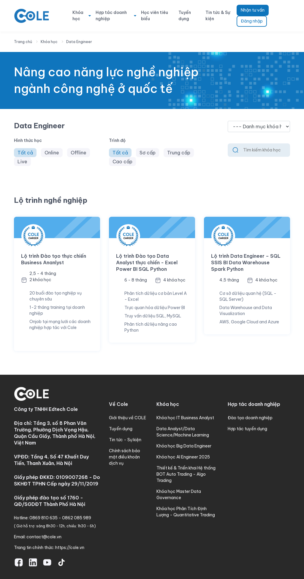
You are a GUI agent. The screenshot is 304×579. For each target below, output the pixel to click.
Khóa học (77, 15)
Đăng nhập (252, 21)
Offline (78, 153)
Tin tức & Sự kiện (217, 15)
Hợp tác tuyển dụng (247, 428)
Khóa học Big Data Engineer (183, 446)
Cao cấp (122, 161)
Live (22, 161)
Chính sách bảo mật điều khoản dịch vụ (124, 457)
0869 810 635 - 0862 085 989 (60, 518)
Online (52, 153)
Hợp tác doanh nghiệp (111, 15)
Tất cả (25, 153)
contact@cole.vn (43, 537)
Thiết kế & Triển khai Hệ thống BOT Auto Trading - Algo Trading (186, 474)
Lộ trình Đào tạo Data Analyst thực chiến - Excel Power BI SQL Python (147, 262)
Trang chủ (23, 41)
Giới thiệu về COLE (127, 417)
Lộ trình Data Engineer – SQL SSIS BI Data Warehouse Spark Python (246, 262)
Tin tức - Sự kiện (125, 439)
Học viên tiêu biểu (154, 15)
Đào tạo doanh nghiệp (250, 417)
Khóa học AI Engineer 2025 (183, 457)
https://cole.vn (69, 547)
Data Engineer (79, 41)
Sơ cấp (148, 153)
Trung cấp (178, 153)
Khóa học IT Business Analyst (185, 417)
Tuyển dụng (184, 15)
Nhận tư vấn (253, 10)
